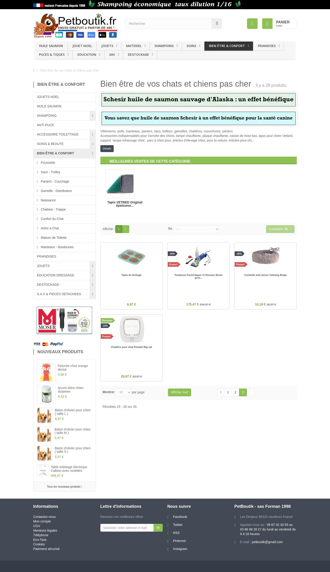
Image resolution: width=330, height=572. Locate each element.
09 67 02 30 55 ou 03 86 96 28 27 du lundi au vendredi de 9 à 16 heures (268, 529)
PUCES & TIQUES (52, 54)
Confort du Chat (51, 219)
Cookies (39, 544)
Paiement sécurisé (46, 549)
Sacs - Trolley (50, 172)
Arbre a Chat (49, 228)
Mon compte (42, 521)
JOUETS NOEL (48, 97)
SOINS (191, 46)
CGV (36, 526)
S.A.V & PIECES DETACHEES (59, 294)
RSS (176, 533)
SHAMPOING (164, 46)
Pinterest (179, 541)
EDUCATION (86, 54)
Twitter (177, 525)
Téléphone (40, 535)
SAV (112, 54)
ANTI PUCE (45, 125)
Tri (170, 228)
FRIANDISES (267, 46)
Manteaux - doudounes (57, 247)
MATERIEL (134, 46)
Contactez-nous (44, 517)
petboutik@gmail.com (267, 542)
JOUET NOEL (82, 46)
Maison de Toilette (53, 237)
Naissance (48, 200)
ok (158, 527)
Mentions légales (45, 530)
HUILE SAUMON (51, 46)
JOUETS (107, 46)
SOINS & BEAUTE (50, 144)
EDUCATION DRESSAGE (55, 275)
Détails (107, 148)
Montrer (109, 393)
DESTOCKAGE (138, 54)
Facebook (180, 517)
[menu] (252, 23)
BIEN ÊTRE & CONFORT (227, 46)
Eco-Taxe (40, 539)
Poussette (47, 162)
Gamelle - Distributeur (56, 191)
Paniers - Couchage (54, 181)
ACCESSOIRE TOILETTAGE (57, 134)
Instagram (180, 549)
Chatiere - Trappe (53, 209)
